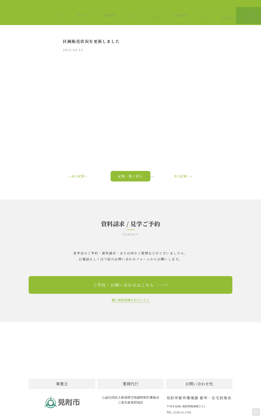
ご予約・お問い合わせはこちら (130, 277)
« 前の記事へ (78, 168)
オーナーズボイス (201, 8)
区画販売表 (177, 9)
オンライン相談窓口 (225, 8)
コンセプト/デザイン (154, 8)
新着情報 (105, 9)
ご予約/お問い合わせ (249, 8)
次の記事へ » (183, 168)
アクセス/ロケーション (129, 8)
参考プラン (82, 9)
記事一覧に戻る (134, 168)
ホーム (58, 9)
